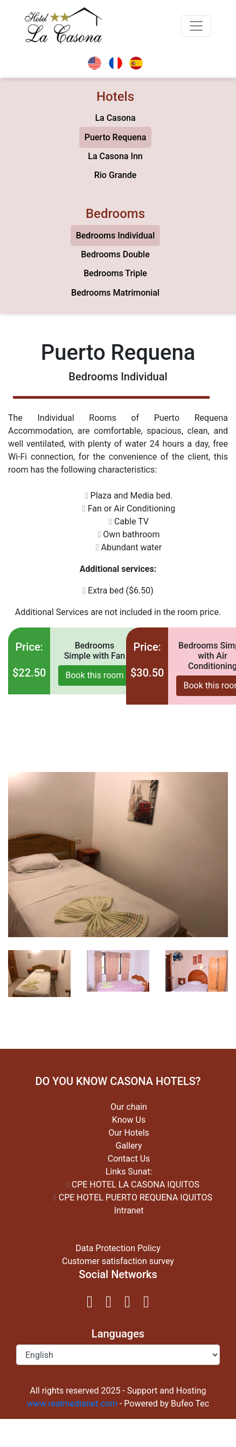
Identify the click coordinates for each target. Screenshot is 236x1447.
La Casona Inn (115, 156)
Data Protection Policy (118, 1248)
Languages (118, 1333)
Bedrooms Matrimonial (115, 293)
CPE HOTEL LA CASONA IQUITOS (132, 1184)
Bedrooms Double (115, 254)
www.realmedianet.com (72, 1403)
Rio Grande (115, 175)
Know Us (128, 1120)
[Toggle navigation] (196, 26)
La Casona (115, 118)
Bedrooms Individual (115, 235)
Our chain (128, 1107)
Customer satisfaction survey (118, 1261)
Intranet (129, 1210)
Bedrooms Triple (115, 273)
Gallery (129, 1146)
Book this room (94, 675)
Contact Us (129, 1158)
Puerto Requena (116, 137)
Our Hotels (128, 1133)
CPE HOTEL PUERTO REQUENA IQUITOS (132, 1197)
